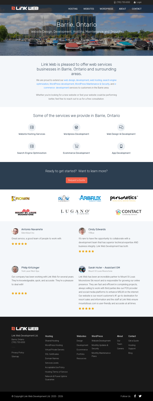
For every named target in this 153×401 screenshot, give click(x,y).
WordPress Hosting (54, 345)
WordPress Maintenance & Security (92, 84)
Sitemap (15, 356)
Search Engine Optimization (32, 153)
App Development (121, 153)
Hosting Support (132, 347)
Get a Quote (133, 341)
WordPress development (62, 84)
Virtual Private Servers (54, 350)
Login (138, 2)
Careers (120, 348)
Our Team (119, 342)
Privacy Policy (18, 352)
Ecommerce (82, 350)
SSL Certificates (52, 354)
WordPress (106, 9)
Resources (81, 358)
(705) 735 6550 (122, 2)
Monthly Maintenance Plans (101, 354)
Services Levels (52, 363)
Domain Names (52, 358)
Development (82, 345)
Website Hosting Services (32, 134)
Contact (137, 9)
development (82, 80)
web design (69, 80)
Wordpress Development (76, 134)
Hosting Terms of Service (56, 372)
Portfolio (81, 354)
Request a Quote (76, 180)
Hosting (73, 9)
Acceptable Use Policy (55, 367)
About (122, 9)
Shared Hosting (52, 341)
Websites (88, 9)
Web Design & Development (121, 134)
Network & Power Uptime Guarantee (56, 378)
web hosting (96, 80)
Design (80, 341)
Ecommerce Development (76, 153)
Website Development (101, 341)
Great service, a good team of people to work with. (37, 238)
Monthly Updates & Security (100, 347)
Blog (130, 353)
